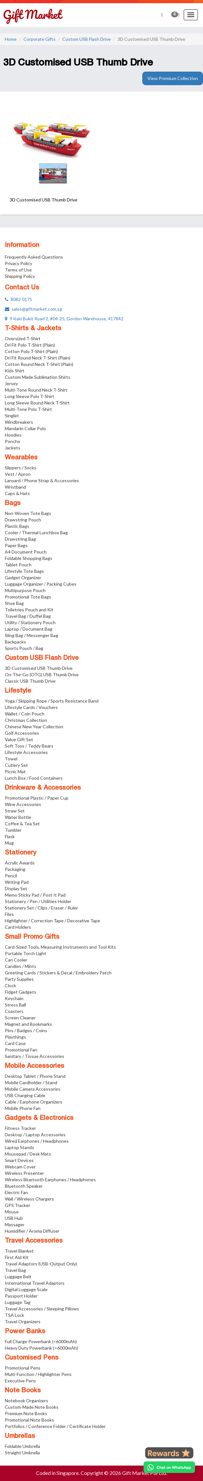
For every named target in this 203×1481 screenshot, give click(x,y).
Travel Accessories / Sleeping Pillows (42, 1308)
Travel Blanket (19, 1251)
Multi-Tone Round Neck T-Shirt (36, 390)
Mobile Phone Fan (22, 1108)
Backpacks (15, 641)
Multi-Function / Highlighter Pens (38, 1374)
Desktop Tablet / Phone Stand (35, 1076)
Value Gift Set (19, 739)
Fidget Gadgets (20, 992)
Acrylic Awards (20, 862)
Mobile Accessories (34, 1066)
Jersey (11, 383)
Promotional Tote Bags (28, 596)
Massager (14, 1224)
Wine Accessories (23, 804)
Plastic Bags (17, 526)
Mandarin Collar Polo (25, 428)
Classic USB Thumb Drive (30, 681)
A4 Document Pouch (26, 551)
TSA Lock (14, 1315)
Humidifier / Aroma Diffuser (32, 1231)
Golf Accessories (22, 733)
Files (9, 914)
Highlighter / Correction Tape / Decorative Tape (52, 920)
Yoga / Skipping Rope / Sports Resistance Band (52, 701)
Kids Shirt (14, 370)
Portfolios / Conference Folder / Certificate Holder (55, 1426)
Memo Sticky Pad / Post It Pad (35, 895)
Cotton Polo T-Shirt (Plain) (31, 351)
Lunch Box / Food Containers (34, 778)
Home (11, 39)
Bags (13, 503)
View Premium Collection (172, 78)
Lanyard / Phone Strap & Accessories (42, 480)
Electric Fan (16, 1192)
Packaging (15, 869)
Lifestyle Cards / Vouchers (31, 707)
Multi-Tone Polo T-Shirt (28, 409)
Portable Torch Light (25, 953)
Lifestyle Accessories (26, 752)
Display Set (16, 888)
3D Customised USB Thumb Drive (39, 668)
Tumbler (13, 830)
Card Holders (18, 927)
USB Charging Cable (25, 1095)
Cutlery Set (16, 765)
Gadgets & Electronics (39, 1118)
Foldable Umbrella (22, 1446)
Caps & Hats (17, 493)
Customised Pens (31, 1358)
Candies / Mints (20, 966)
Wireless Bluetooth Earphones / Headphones (50, 1179)
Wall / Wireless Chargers (29, 1199)
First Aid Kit (17, 1257)
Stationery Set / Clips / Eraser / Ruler (41, 907)
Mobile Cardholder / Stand (31, 1082)
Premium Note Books (26, 1413)
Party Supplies (19, 979)
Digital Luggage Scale (26, 1289)
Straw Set (15, 810)
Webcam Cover (20, 1166)
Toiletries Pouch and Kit (29, 609)
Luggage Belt (18, 1276)
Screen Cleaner (20, 1017)
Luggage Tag (18, 1302)
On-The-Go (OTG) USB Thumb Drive (42, 674)
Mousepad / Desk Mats (28, 1154)
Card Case (15, 1043)
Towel (11, 758)
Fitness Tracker (20, 1128)
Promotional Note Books (29, 1420)
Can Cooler (16, 959)
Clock (10, 985)
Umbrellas (20, 1436)
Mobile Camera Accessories (32, 1089)
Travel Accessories (34, 1241)
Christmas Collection (26, 720)
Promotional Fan (21, 1049)
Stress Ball (15, 1004)
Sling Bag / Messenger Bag (31, 635)
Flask (10, 836)
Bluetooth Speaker (24, 1186)
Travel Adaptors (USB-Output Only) (41, 1263)
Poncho (12, 441)
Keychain (14, 998)
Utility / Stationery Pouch (30, 622)
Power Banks (25, 1332)
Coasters (14, 1011)
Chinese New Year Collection (34, 726)
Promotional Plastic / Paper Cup (36, 798)
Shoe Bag (14, 603)
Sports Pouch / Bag (24, 648)
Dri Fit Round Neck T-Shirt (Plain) (37, 357)
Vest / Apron (18, 474)
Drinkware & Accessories (43, 788)
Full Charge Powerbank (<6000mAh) (41, 1341)
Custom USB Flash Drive (86, 39)
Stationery (20, 853)
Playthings (15, 1037)
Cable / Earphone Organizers (33, 1101)
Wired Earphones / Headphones (37, 1141)
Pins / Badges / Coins (26, 1030)
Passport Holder (21, 1296)
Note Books (23, 1391)
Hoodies (13, 435)
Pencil (11, 875)
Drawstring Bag (20, 539)
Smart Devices (19, 1160)
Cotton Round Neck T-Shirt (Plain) (39, 364)
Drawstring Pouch (23, 519)
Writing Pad (17, 882)
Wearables (21, 458)
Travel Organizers (22, 1321)
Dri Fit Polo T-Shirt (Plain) (30, 345)
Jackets (12, 447)
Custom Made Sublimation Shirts (37, 377)
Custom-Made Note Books (31, 1407)
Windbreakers (19, 422)
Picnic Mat (15, 771)
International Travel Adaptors (35, 1283)
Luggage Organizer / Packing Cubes (40, 584)
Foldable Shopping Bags (28, 558)
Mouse (12, 1211)
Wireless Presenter (24, 1173)
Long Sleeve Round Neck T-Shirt (37, 402)
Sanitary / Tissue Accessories (34, 1056)
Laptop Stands (19, 1147)
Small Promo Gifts (32, 937)
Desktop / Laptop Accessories (35, 1134)
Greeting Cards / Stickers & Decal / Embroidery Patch (58, 972)
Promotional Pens (22, 1367)
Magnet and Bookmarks (28, 1024)
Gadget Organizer (23, 577)
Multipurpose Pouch (25, 590)
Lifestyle (18, 691)
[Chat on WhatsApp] (169, 1467)
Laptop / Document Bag (28, 629)
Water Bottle (18, 817)
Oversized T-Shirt (22, 338)
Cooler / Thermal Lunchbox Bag (36, 532)
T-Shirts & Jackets (33, 329)
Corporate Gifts (39, 39)
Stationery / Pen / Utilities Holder (38, 901)
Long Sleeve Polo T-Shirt (29, 396)
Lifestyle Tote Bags (24, 571)
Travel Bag (15, 1270)
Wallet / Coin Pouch (24, 713)
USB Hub (14, 1218)
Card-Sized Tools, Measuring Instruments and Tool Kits (60, 947)
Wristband (15, 487)
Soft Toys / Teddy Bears (29, 746)
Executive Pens (20, 1380)
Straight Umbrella (22, 1452)
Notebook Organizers (26, 1400)
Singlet (12, 415)
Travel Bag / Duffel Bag (28, 616)
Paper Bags (16, 545)
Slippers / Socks (20, 467)
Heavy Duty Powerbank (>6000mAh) (41, 1348)
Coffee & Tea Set (22, 823)
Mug (9, 843)
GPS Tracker (17, 1205)
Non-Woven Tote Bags (28, 513)
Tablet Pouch (18, 564)
